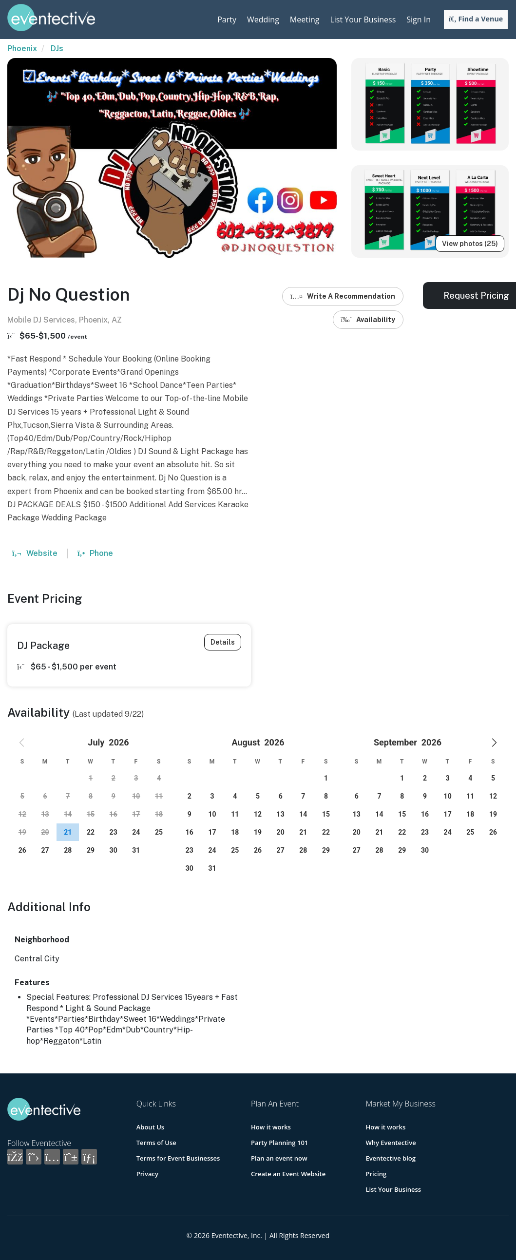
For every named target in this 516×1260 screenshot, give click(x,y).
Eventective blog (390, 1158)
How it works (271, 1127)
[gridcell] (67, 832)
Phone (95, 553)
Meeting (305, 19)
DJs (57, 48)
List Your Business (363, 19)
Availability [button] (368, 320)
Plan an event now (279, 1158)
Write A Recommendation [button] (342, 296)
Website (34, 553)
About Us (150, 1127)
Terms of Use (156, 1142)
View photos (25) (470, 244)
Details (222, 642)
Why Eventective (390, 1142)
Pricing (375, 1173)
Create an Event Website (288, 1173)
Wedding (263, 19)
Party (226, 19)
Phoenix (22, 48)
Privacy (147, 1173)
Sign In (418, 19)
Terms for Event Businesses (178, 1158)
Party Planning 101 (279, 1142)
